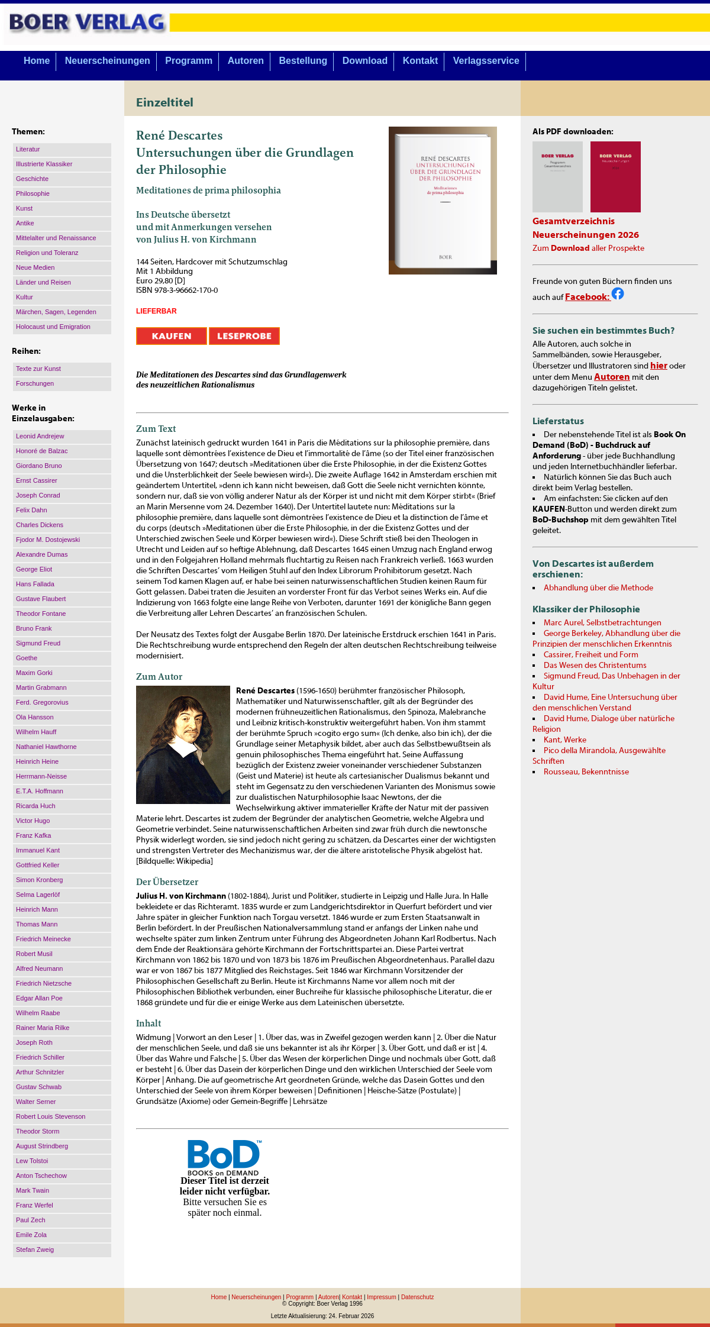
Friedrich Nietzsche (44, 983)
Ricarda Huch (36, 805)
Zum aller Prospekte (588, 248)
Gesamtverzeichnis (573, 221)
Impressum (381, 1297)
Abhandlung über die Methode (598, 588)
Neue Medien (35, 267)
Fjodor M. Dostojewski (48, 539)
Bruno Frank (34, 628)
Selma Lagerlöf (38, 894)
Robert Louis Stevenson (50, 1116)
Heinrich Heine (37, 761)
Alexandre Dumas (41, 554)
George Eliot (34, 569)
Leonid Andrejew (40, 436)
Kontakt (420, 61)
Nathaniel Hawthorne (46, 746)
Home (37, 61)
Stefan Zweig (35, 1249)
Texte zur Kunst (38, 368)
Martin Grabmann (41, 687)
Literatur (28, 149)
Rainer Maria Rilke (42, 1027)
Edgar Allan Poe (39, 998)
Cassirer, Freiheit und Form (591, 655)
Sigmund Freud (38, 643)
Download (365, 61)
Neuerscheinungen (107, 61)
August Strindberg (42, 1146)
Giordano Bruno (39, 465)
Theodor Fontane (41, 613)
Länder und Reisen (43, 282)
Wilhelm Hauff (36, 731)
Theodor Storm (37, 1131)
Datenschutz (417, 1297)
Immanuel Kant (38, 850)
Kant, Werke (565, 740)
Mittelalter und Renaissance (56, 237)
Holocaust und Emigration (53, 326)
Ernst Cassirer (36, 480)
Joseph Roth (34, 1042)
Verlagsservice (486, 61)
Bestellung (303, 61)
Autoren (246, 61)
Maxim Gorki (34, 672)
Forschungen (35, 383)
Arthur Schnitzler (40, 1072)
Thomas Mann (36, 924)
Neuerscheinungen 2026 (585, 235)
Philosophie (33, 193)
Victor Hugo (33, 820)
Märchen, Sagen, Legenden (56, 311)
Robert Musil (34, 953)
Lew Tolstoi (32, 1160)
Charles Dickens (39, 524)
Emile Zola (31, 1234)
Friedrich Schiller (40, 1057)
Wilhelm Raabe (38, 1012)
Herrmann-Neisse (41, 776)
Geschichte (32, 178)
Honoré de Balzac (41, 450)
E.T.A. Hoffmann (39, 791)
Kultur (24, 297)
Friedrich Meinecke (43, 938)
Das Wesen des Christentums (595, 665)
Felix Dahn (31, 510)
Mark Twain (32, 1190)
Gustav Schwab (39, 1086)
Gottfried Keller (37, 864)
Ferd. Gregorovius (42, 702)
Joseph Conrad (38, 495)
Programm (188, 61)
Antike (25, 223)
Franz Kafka (33, 835)
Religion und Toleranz (47, 252)
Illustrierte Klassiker (44, 163)
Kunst (24, 208)
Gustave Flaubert (41, 598)
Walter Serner (36, 1101)
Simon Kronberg (39, 879)
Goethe (26, 657)
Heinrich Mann (37, 909)
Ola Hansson (35, 717)
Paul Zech (31, 1219)
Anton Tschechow (41, 1175)
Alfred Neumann (39, 968)
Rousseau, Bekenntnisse (586, 772)
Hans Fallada (35, 583)
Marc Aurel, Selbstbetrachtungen (602, 623)
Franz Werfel (34, 1205)
